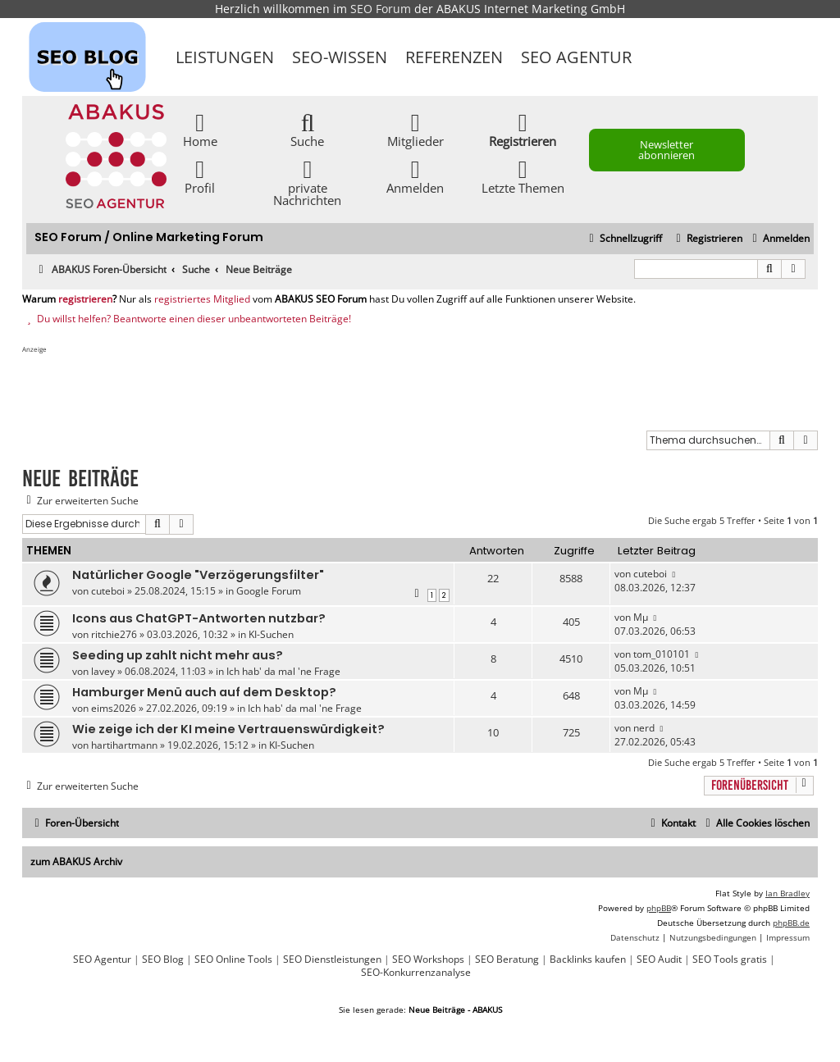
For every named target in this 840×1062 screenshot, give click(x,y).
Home (200, 129)
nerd (644, 728)
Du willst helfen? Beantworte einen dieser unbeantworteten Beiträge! (186, 319)
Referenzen (454, 57)
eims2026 (113, 708)
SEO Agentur (576, 57)
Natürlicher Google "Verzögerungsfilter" (198, 575)
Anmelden (415, 175)
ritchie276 (114, 634)
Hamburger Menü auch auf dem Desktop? (204, 692)
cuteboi (108, 591)
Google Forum (268, 591)
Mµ (640, 617)
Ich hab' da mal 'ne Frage (283, 671)
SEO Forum (380, 8)
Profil (200, 175)
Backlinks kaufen (588, 959)
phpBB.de (791, 922)
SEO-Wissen (339, 57)
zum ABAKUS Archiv (76, 861)
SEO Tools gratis (729, 959)
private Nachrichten (307, 182)
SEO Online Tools (233, 959)
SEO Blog (163, 959)
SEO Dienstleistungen (332, 959)
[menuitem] (779, 239)
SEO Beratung (507, 959)
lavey (103, 671)
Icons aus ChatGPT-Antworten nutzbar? (199, 618)
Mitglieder (415, 129)
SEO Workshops (428, 959)
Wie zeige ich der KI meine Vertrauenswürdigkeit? (228, 729)
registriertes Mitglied (202, 299)
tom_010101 (661, 654)
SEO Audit (659, 959)
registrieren (85, 299)
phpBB (658, 908)
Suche (307, 129)
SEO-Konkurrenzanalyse (416, 972)
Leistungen (225, 57)
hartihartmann (124, 745)
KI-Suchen (271, 634)
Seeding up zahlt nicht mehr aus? (177, 655)
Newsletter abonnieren (666, 149)
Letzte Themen (523, 175)
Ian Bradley (787, 893)
